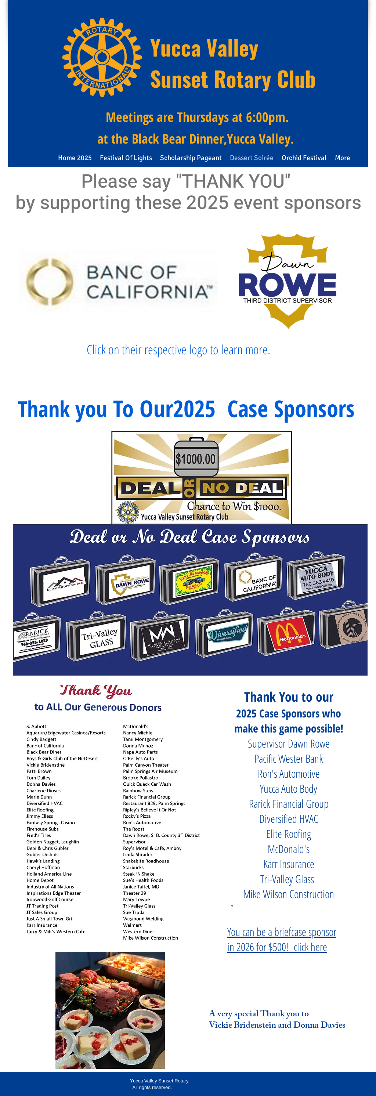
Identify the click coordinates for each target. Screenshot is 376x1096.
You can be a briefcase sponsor (281, 931)
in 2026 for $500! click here (277, 946)
